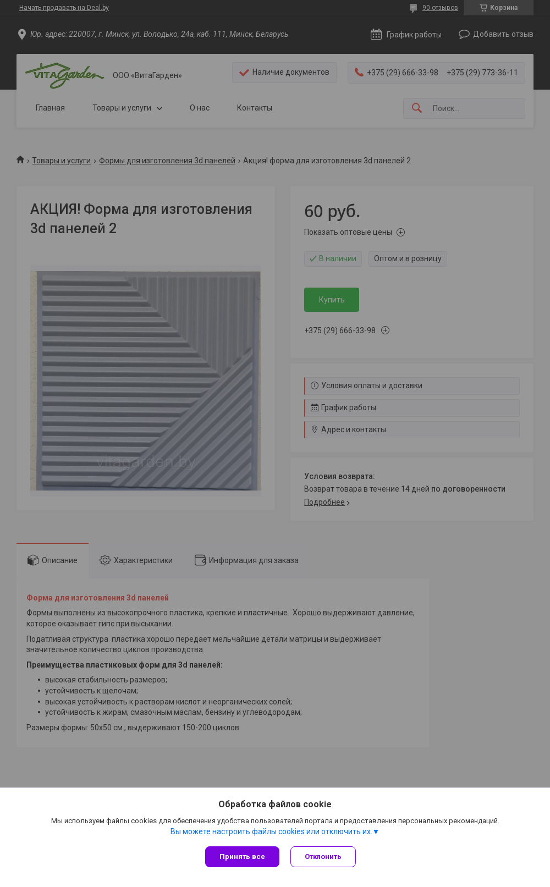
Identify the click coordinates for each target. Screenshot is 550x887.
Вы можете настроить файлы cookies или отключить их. (271, 831)
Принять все (242, 856)
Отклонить (323, 856)
